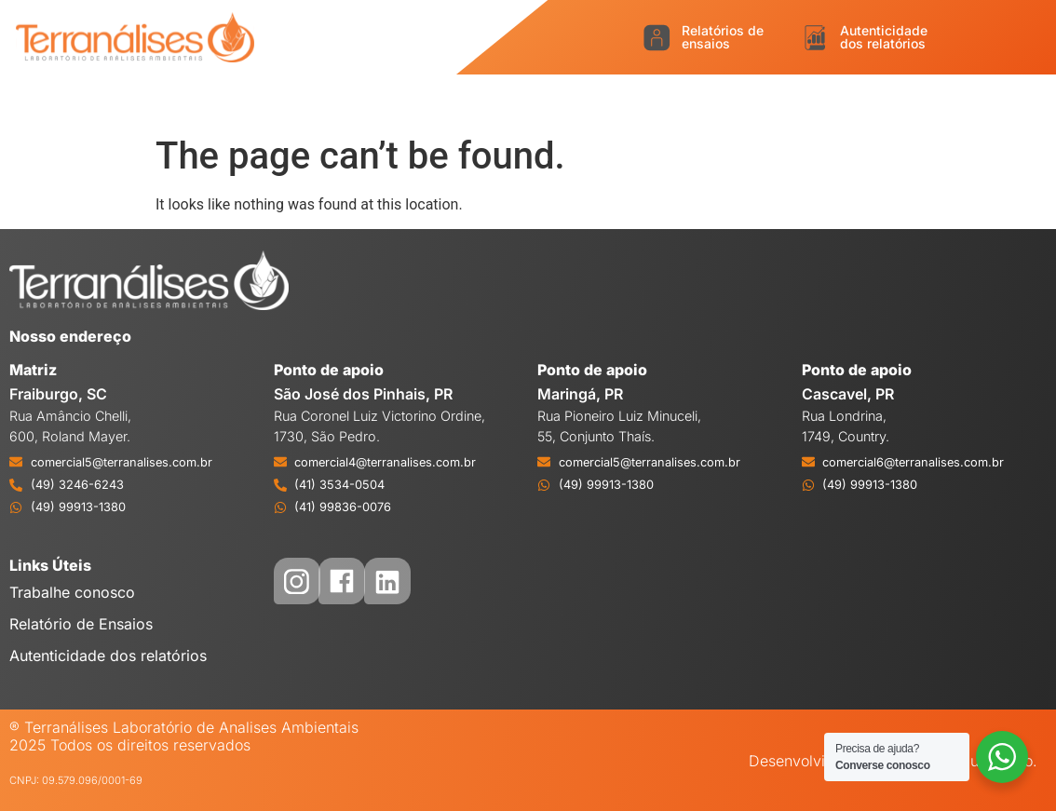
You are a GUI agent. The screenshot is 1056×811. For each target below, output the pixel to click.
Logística (381, 100)
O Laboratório (173, 100)
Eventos (1004, 100)
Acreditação (489, 100)
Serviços (286, 100)
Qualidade (601, 100)
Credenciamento (729, 100)
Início (72, 100)
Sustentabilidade (883, 100)
